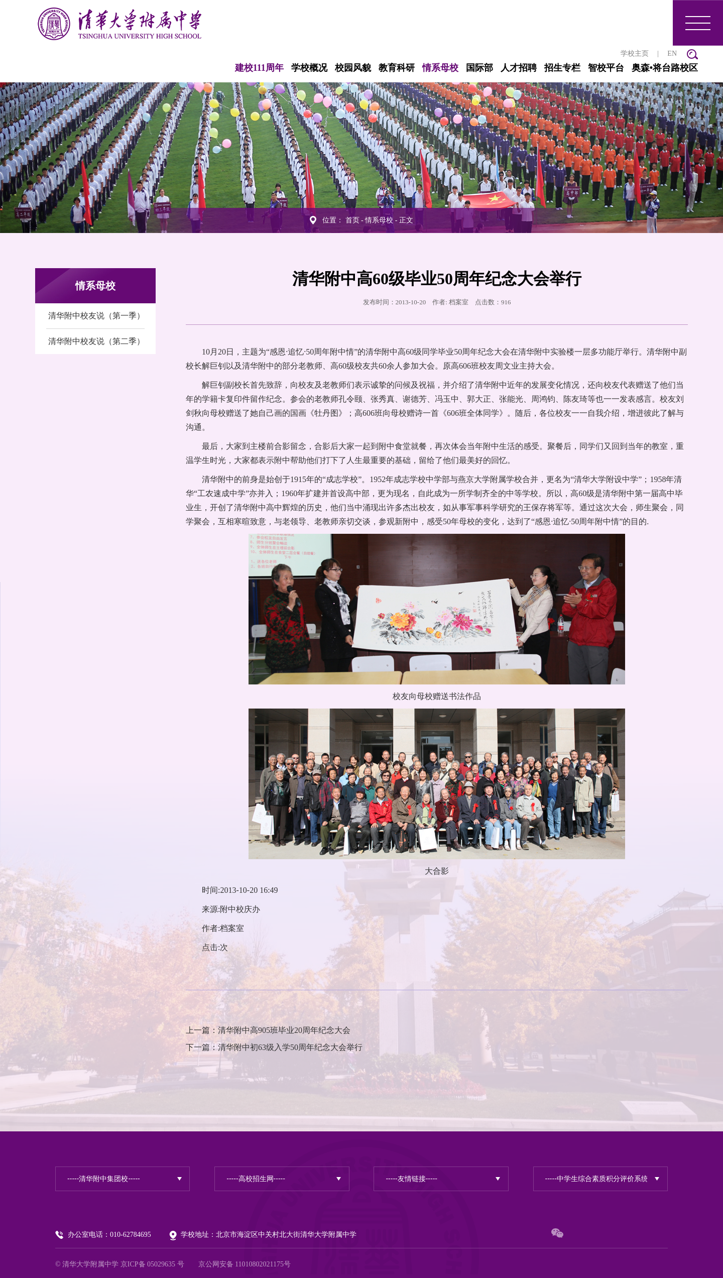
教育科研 (346, 65)
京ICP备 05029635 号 (152, 1261)
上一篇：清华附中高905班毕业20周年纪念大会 (268, 1027)
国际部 (429, 65)
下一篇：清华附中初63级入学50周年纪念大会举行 (274, 1044)
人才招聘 (468, 65)
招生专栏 (512, 65)
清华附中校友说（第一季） (96, 313)
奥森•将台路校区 (614, 65)
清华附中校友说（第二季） (96, 338)
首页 (352, 217)
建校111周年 (209, 65)
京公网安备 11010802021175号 (244, 1261)
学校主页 (584, 51)
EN (622, 51)
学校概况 (259, 65)
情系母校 (390, 65)
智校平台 (556, 65)
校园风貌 (303, 65)
